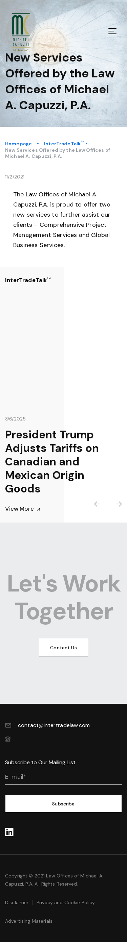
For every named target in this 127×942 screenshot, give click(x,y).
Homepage (18, 144)
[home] (27, 32)
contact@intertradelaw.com (54, 725)
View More (22, 509)
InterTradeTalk (62, 144)
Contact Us (63, 648)
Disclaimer (16, 902)
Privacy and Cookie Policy (66, 902)
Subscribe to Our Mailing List (40, 762)
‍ (9, 832)
